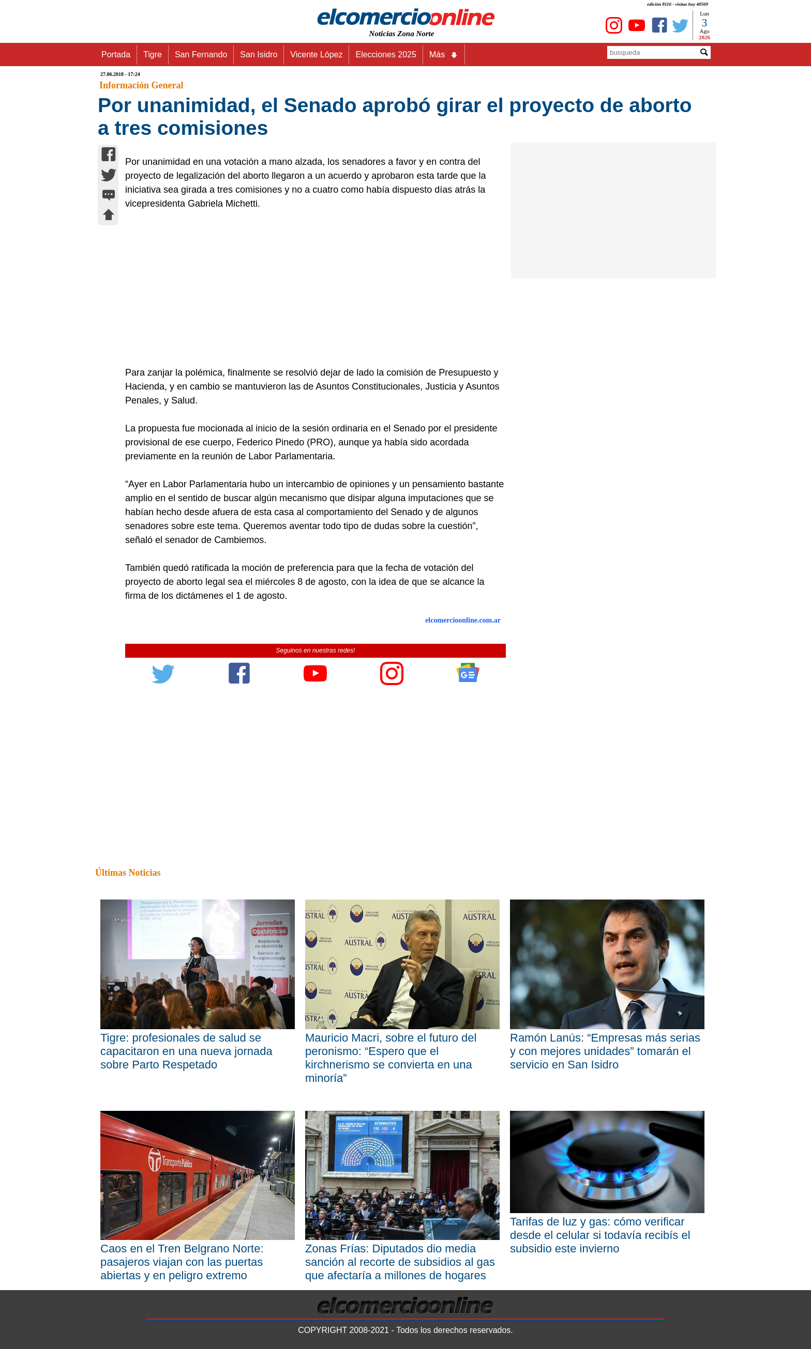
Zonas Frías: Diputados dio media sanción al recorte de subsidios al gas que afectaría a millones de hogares (400, 1262)
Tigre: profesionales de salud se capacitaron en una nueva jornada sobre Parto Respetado (186, 1051)
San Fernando (201, 54)
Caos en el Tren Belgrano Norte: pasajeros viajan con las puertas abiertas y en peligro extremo (182, 1262)
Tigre (152, 54)
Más (443, 54)
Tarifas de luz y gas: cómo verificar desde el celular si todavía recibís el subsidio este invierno (600, 1235)
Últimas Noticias (127, 872)
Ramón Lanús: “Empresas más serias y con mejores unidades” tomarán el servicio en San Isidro (605, 1051)
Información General (141, 85)
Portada (115, 54)
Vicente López (316, 54)
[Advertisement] (309, 288)
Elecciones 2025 (385, 54)
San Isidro (258, 54)
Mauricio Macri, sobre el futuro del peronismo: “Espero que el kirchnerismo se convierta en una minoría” (390, 1057)
